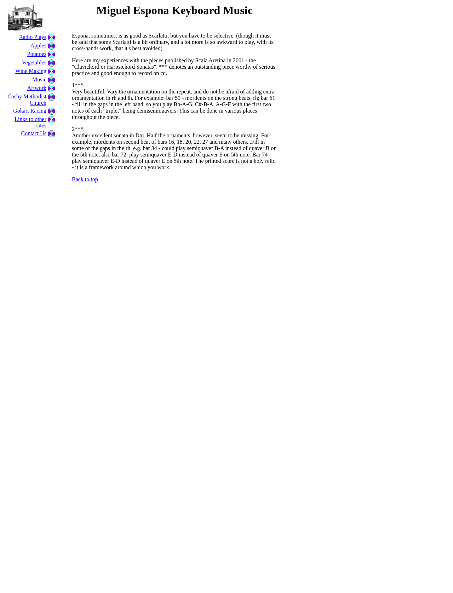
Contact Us (33, 133)
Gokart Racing (29, 111)
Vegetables (34, 62)
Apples (38, 45)
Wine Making (30, 71)
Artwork (36, 88)
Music (39, 79)
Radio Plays (32, 37)
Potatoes (36, 54)
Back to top (85, 179)
